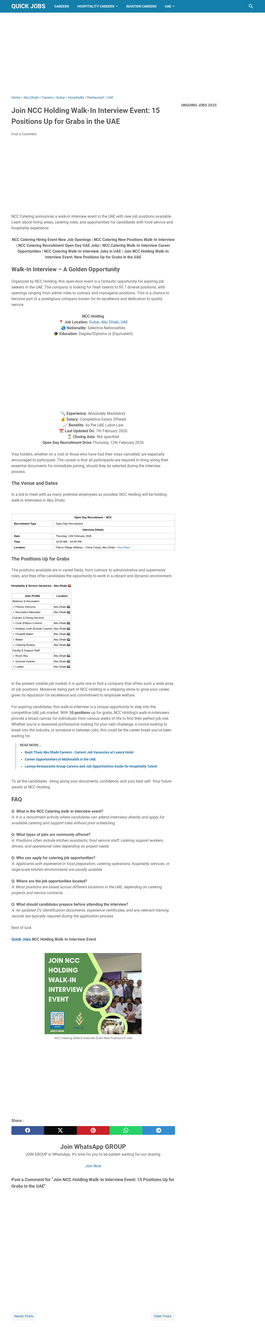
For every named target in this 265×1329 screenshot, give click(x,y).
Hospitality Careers (95, 6)
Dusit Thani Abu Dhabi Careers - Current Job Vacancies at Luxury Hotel (79, 752)
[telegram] (158, 1130)
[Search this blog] (251, 6)
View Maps (123, 547)
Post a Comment (24, 134)
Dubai (94, 322)
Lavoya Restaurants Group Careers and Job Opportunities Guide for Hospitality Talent (91, 766)
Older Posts (162, 1316)
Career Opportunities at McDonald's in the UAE (60, 759)
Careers (61, 6)
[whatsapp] (126, 1130)
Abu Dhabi (110, 322)
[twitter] (60, 1130)
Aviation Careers (141, 6)
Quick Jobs (28, 6)
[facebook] (27, 1130)
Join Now (93, 1166)
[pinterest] (93, 1130)
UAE (168, 6)
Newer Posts (23, 1316)
